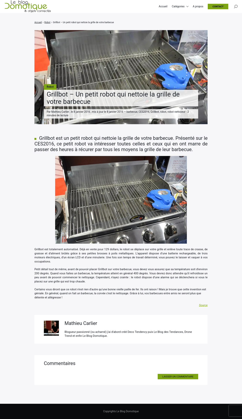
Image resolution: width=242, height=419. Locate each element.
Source (203, 305)
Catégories (178, 7)
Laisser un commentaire (177, 376)
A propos (198, 7)
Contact (218, 7)
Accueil (163, 7)
